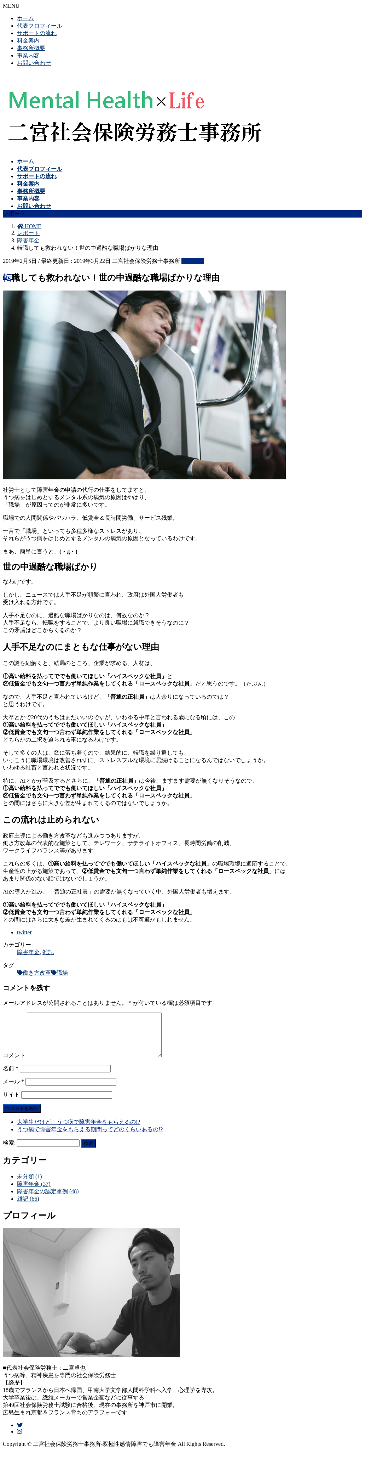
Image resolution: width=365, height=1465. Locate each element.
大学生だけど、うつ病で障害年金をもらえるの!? (78, 1130)
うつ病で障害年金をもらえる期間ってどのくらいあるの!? (90, 1138)
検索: (9, 1151)
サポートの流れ (37, 33)
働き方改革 (37, 973)
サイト (11, 1103)
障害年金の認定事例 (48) (48, 1200)
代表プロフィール (39, 26)
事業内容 (28, 55)
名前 (10, 1077)
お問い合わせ (34, 63)
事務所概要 (31, 48)
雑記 (48, 952)
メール (13, 1090)
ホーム (25, 18)
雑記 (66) (28, 1207)
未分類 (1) (29, 1185)
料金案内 (28, 41)
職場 (62, 973)
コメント (14, 1064)
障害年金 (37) (34, 1192)
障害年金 (192, 261)
